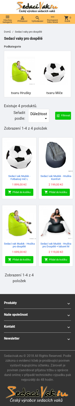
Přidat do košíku (19, 192)
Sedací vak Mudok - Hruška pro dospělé (19, 245)
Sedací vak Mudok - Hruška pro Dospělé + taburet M (55, 245)
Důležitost (39, 116)
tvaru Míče (54, 93)
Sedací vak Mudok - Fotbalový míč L (19, 177)
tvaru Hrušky (21, 93)
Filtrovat (63, 116)
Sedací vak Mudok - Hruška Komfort (55, 177)
